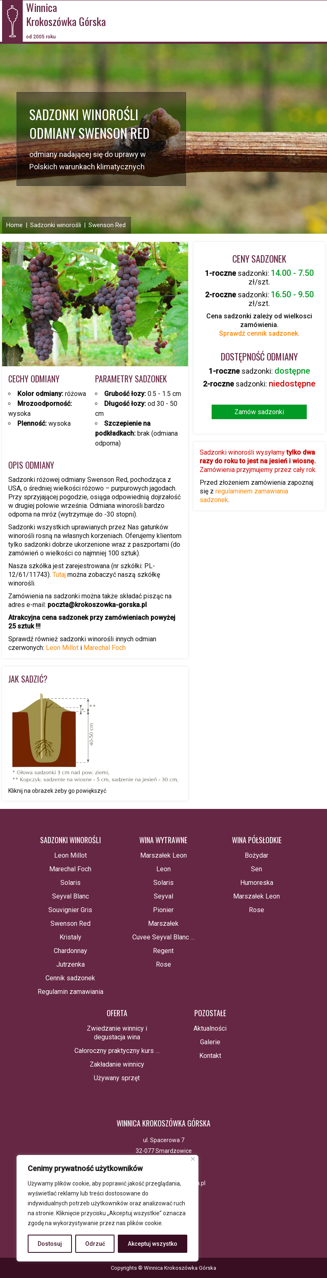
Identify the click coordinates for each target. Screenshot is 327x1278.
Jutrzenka (70, 964)
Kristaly (70, 937)
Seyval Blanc (70, 896)
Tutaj (60, 575)
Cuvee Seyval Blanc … (163, 937)
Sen (256, 869)
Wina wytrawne (163, 840)
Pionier (163, 910)
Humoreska (256, 883)
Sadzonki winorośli (55, 225)
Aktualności (210, 1028)
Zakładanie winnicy (117, 1064)
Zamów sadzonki (259, 412)
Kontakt (210, 1056)
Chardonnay (70, 951)
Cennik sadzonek (70, 978)
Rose (163, 964)
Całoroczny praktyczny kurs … (117, 1051)
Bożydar (256, 855)
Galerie (210, 1042)
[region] (107, 1208)
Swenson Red (107, 225)
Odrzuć (95, 1243)
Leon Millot (62, 648)
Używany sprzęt (117, 1078)
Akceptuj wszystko (152, 1243)
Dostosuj (50, 1243)
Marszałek (163, 923)
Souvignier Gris (70, 910)
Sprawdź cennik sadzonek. (259, 333)
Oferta (117, 1013)
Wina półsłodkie (257, 840)
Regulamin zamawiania (70, 992)
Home (14, 225)
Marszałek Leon (163, 855)
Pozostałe (210, 1013)
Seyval (163, 896)
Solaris (70, 883)
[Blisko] (193, 1159)
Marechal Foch (105, 648)
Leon (163, 869)
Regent (163, 951)
